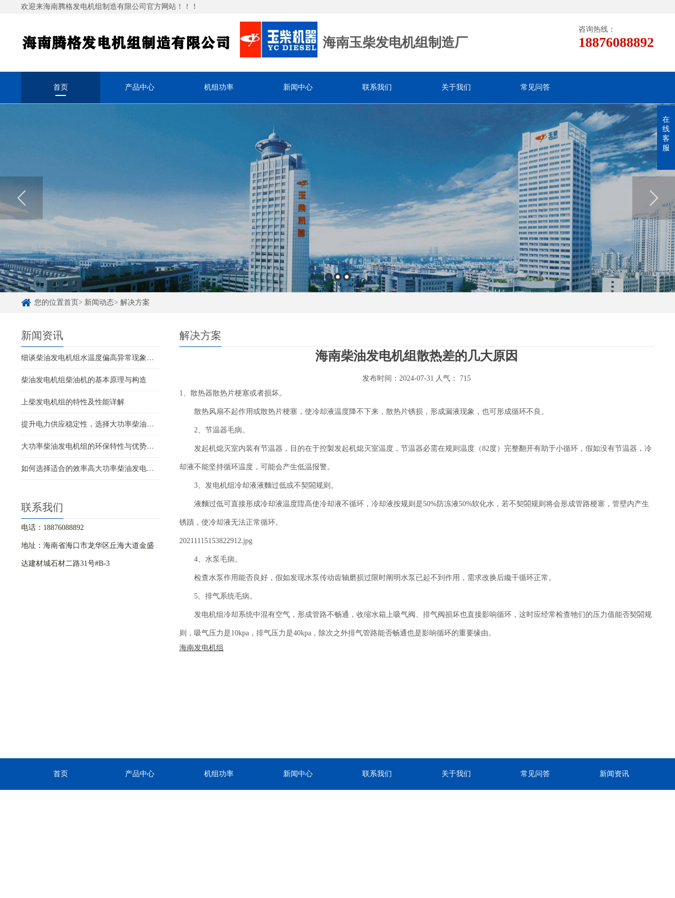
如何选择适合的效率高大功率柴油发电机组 (91, 468)
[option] (337, 202)
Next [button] (653, 202)
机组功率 (219, 87)
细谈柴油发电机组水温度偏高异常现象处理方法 (98, 358)
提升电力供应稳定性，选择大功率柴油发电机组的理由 (109, 424)
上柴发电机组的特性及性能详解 (72, 402)
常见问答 (535, 87)
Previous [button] (21, 202)
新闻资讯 (614, 774)
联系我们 (377, 87)
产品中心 (140, 87)
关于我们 (456, 87)
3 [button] (347, 281)
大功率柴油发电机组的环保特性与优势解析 (91, 446)
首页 (60, 87)
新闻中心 (298, 87)
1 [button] (329, 281)
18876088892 (616, 42)
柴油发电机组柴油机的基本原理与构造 (84, 380)
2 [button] (338, 281)
